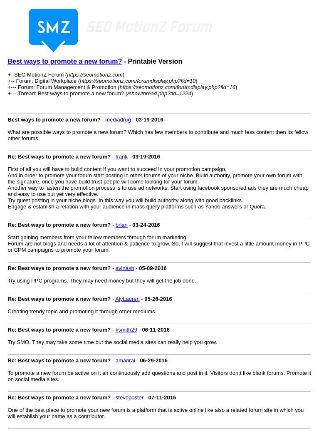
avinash (125, 268)
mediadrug (118, 119)
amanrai (125, 360)
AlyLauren (127, 299)
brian (122, 225)
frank (122, 157)
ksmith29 (126, 330)
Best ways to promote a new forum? (65, 61)
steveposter (129, 397)
